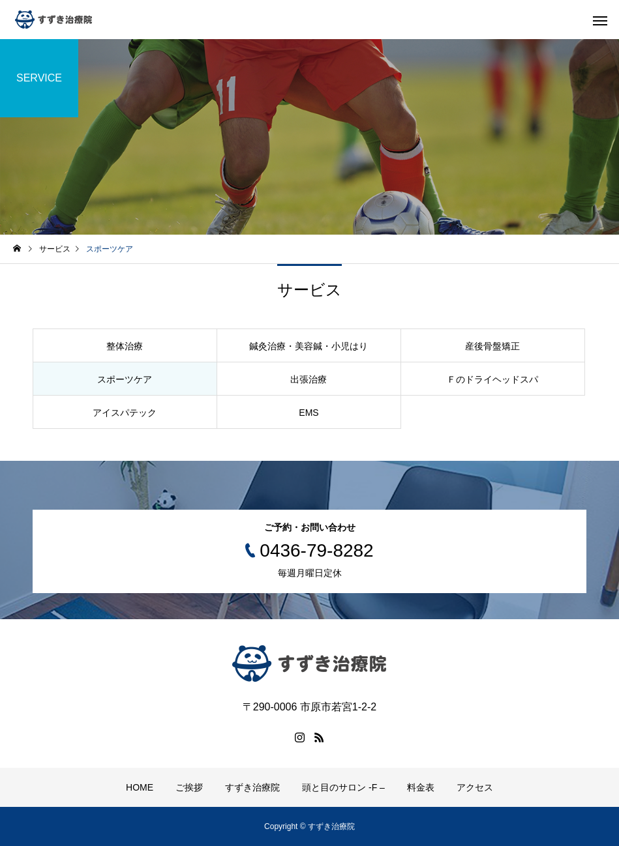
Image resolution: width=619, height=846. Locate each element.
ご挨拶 (189, 787)
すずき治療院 (252, 787)
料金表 (420, 787)
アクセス (475, 787)
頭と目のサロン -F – (343, 787)
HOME (139, 787)
